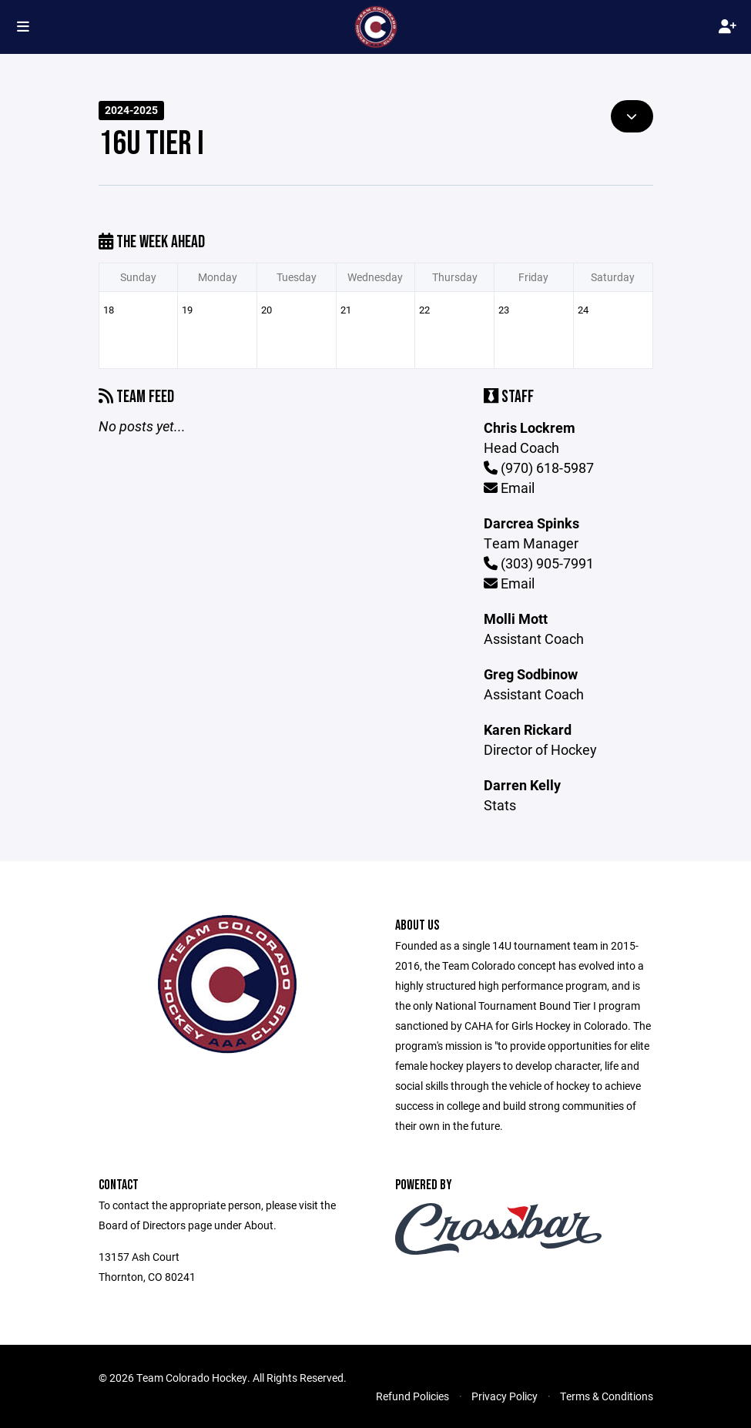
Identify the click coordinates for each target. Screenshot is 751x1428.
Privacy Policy (504, 1396)
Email (509, 487)
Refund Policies (412, 1396)
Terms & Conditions (606, 1396)
